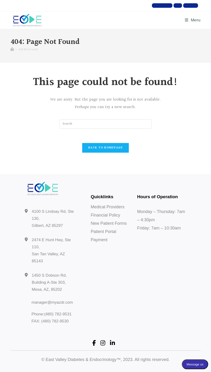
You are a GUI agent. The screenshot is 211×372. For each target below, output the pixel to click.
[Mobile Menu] (193, 20)
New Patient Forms (109, 223)
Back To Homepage (105, 147)
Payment (99, 239)
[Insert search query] (105, 124)
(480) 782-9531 (58, 314)
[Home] (12, 49)
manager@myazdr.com (52, 302)
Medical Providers (107, 207)
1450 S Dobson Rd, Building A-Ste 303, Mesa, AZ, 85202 (49, 282)
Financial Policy (105, 215)
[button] (162, 5)
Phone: (38, 314)
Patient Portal (103, 231)
